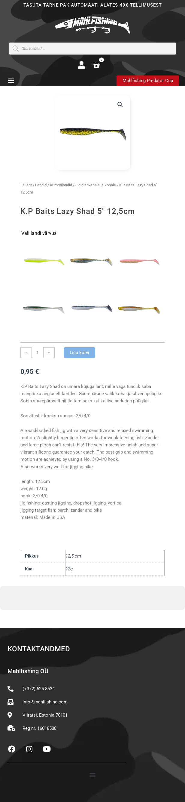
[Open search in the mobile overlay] (92, 49)
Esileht (26, 185)
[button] (11, 80)
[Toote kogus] (37, 352)
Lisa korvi (79, 352)
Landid (41, 185)
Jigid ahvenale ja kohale (95, 185)
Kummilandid (61, 185)
